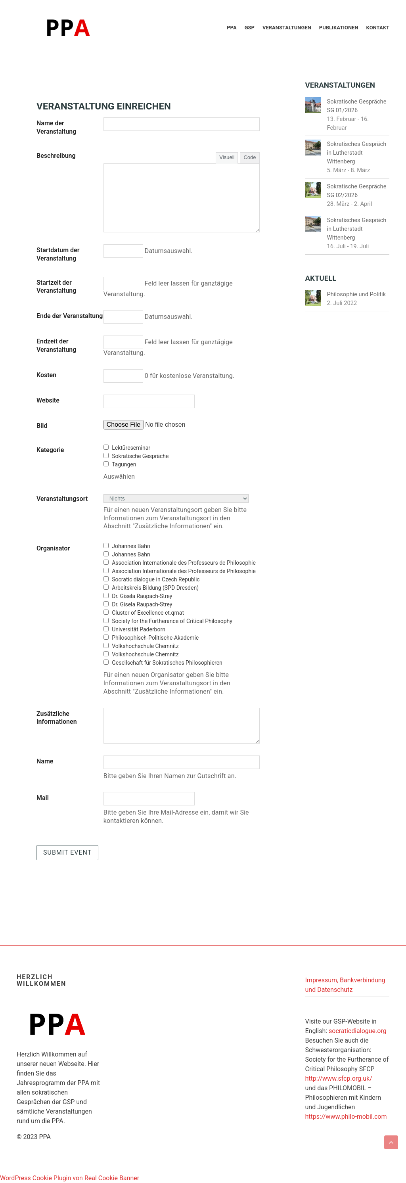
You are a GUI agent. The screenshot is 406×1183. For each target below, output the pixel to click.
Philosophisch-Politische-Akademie (155, 638)
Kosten (46, 375)
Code (249, 157)
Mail (42, 797)
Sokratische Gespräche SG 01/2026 (357, 106)
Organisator (53, 548)
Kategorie (50, 450)
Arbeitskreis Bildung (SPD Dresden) (155, 588)
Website (47, 400)
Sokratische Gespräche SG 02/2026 (357, 191)
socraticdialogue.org (358, 1031)
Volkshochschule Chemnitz (145, 646)
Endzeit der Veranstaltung (56, 345)
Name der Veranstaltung (56, 127)
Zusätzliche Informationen (56, 718)
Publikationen (338, 28)
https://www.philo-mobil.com (346, 1116)
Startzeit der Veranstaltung (56, 287)
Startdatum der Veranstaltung (57, 254)
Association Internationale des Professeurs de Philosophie (184, 563)
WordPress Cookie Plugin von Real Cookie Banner (69, 1178)
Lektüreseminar (131, 448)
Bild (41, 425)
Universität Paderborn (138, 629)
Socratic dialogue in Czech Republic (155, 579)
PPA (231, 28)
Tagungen (124, 464)
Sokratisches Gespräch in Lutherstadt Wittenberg (357, 152)
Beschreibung (56, 155)
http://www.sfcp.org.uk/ (338, 1078)
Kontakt (377, 28)
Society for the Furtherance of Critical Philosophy (172, 621)
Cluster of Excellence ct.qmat (148, 613)
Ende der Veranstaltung (69, 316)
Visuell (226, 157)
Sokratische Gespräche (140, 456)
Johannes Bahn (131, 546)
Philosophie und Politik (356, 294)
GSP (250, 28)
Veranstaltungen (286, 28)
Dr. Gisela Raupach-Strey (142, 596)
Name (44, 761)
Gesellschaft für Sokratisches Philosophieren (167, 663)
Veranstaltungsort (62, 498)
